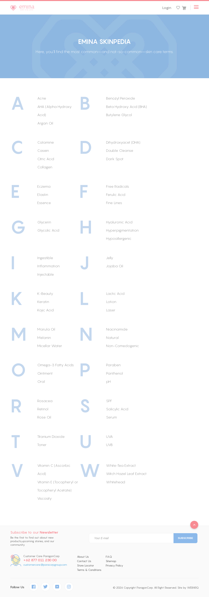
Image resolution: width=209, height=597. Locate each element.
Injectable (45, 274)
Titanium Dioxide (51, 436)
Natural (112, 337)
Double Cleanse (119, 150)
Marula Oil (46, 329)
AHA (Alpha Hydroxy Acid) (54, 110)
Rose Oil (44, 417)
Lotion (111, 301)
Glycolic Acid (48, 230)
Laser (110, 310)
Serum (111, 417)
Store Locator (85, 565)
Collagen (44, 167)
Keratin (43, 301)
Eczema (43, 186)
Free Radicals (117, 186)
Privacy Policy (114, 565)
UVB (109, 444)
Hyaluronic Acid (119, 222)
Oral (41, 381)
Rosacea (44, 401)
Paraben (113, 365)
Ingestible (45, 258)
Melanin (44, 337)
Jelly (109, 258)
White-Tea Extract (121, 465)
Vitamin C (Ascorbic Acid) (53, 469)
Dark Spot (114, 159)
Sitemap (111, 561)
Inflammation (48, 266)
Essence (44, 202)
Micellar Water (49, 345)
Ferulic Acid (115, 194)
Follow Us (17, 587)
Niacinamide (117, 329)
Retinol (42, 409)
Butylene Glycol (119, 114)
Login (166, 8)
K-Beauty (45, 293)
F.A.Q (109, 557)
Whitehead (115, 482)
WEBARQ (193, 587)
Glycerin (44, 222)
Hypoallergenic (118, 238)
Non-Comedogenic (122, 345)
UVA (109, 436)
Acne (41, 98)
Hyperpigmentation (122, 230)
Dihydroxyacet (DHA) (123, 142)
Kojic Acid (45, 310)
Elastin (42, 194)
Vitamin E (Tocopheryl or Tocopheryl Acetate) (57, 486)
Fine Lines (114, 202)
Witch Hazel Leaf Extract (126, 473)
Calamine (45, 142)
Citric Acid (45, 159)
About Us (83, 557)
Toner (41, 444)
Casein (43, 150)
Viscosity (44, 498)
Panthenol (114, 373)
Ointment (45, 373)
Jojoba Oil (114, 266)
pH (108, 381)
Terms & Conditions (89, 570)
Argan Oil (45, 123)
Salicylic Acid (117, 409)
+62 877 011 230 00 (40, 560)
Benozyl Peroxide (120, 98)
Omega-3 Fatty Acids (55, 365)
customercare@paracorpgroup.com (45, 564)
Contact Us (84, 561)
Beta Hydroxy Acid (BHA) (126, 106)
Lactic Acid (115, 293)
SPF (109, 401)
